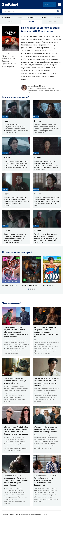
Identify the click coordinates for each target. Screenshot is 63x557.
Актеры (44, 17)
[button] (28, 289)
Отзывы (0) (32, 17)
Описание (6, 17)
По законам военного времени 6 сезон (29, 514)
